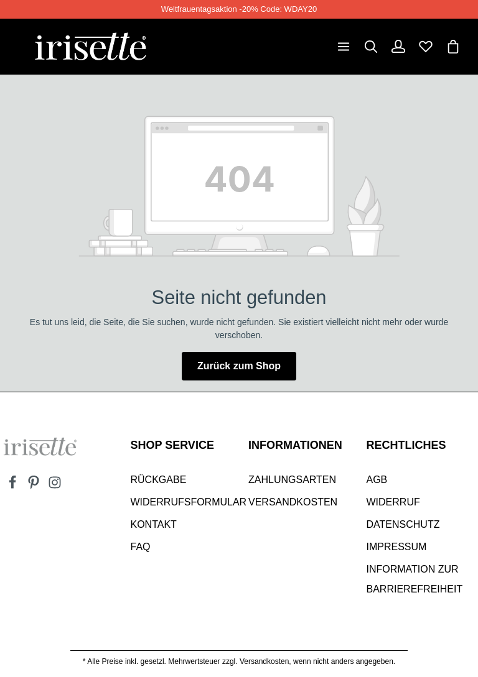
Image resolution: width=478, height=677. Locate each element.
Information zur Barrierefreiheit (415, 579)
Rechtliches (406, 445)
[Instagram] (55, 486)
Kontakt (154, 524)
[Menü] (343, 46)
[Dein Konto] (398, 46)
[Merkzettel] (425, 46)
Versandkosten (292, 502)
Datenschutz (403, 524)
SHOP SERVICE (172, 445)
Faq (141, 546)
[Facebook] (14, 486)
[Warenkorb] (453, 46)
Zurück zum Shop (239, 366)
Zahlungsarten (292, 479)
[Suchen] (370, 46)
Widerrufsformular (189, 502)
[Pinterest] (35, 486)
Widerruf (393, 502)
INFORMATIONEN (295, 445)
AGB (377, 479)
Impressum (397, 546)
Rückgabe (159, 479)
